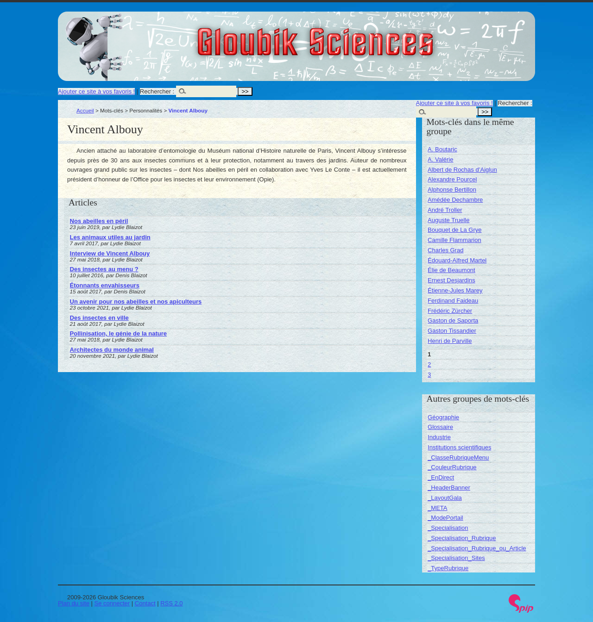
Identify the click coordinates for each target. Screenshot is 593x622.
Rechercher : (157, 91)
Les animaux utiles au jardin (110, 237)
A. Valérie (440, 159)
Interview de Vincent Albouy (110, 253)
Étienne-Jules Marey (455, 290)
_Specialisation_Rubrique (462, 538)
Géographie (443, 417)
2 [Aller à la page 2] (429, 364)
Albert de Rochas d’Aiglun (462, 169)
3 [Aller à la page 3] (429, 374)
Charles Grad (445, 250)
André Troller (445, 209)
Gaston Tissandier (452, 330)
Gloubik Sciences (367, 36)
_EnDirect (441, 477)
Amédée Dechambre (455, 199)
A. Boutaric (442, 149)
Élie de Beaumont (451, 270)
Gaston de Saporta (453, 320)
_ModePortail (445, 517)
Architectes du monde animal (112, 349)
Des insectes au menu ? (104, 269)
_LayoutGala (445, 497)
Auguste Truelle (448, 220)
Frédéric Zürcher (450, 310)
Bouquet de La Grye (454, 229)
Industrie (439, 437)
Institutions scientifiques (459, 447)
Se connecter (112, 603)
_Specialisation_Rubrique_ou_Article (477, 548)
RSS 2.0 (171, 603)
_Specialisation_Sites (456, 557)
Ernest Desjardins (451, 280)
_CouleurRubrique (452, 467)
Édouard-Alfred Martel (457, 260)
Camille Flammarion (454, 239)
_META (437, 507)
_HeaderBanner (449, 487)
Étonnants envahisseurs (104, 285)
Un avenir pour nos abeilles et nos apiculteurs (136, 301)
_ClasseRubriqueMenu (458, 457)
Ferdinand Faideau (453, 300)
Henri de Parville (450, 340)
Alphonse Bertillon (452, 189)
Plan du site (73, 603)
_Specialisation (448, 527)
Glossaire (440, 426)
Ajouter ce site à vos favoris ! (96, 91)
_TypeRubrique (448, 568)
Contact (145, 603)
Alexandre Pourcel (452, 179)
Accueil (85, 110)
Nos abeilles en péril (99, 221)
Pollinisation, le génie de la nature (118, 333)
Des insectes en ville (99, 317)
